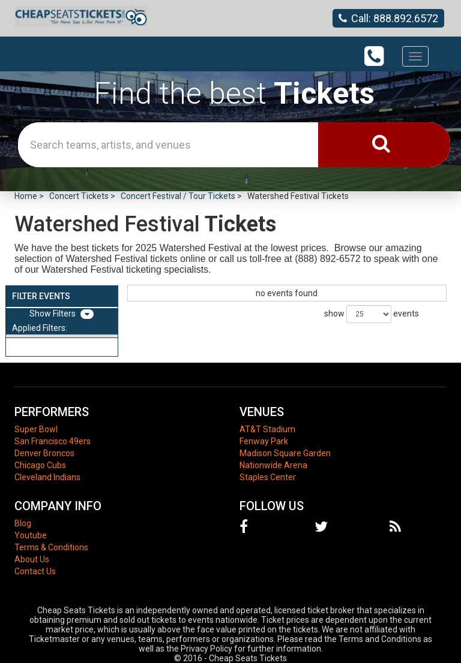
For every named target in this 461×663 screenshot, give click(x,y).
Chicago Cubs (40, 465)
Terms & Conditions (51, 547)
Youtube (30, 535)
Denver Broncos (44, 453)
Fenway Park (264, 441)
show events (371, 314)
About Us (31, 559)
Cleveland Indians (47, 477)
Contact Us (35, 571)
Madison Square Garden (285, 453)
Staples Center (268, 477)
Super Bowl (36, 429)
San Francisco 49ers (52, 441)
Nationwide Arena (273, 465)
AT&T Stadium (267, 429)
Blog (22, 523)
